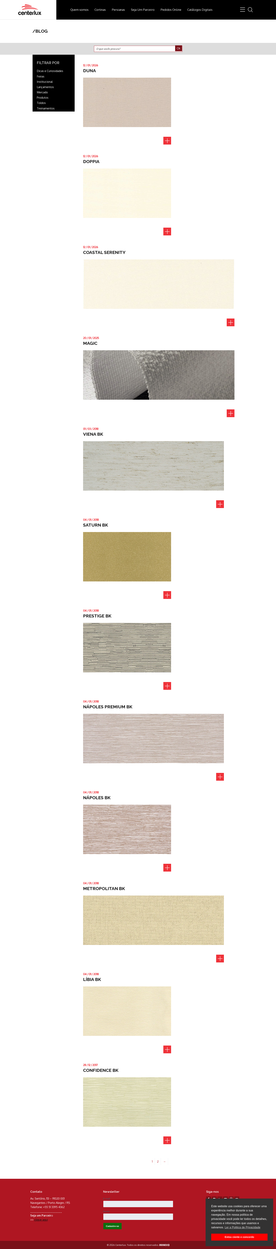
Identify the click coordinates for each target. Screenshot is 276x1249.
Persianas (118, 9)
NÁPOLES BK (97, 797)
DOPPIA (91, 161)
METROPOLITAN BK (104, 888)
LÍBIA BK (92, 979)
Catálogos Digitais (199, 9)
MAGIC (90, 343)
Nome (106, 1211)
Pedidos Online (171, 9)
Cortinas (100, 9)
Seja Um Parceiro (143, 9)
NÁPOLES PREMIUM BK (107, 706)
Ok (178, 48)
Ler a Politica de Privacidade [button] (242, 1227)
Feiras (40, 76)
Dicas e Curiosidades (50, 71)
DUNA (89, 70)
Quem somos (79, 9)
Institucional (45, 81)
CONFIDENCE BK (100, 1070)
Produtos (42, 97)
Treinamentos (46, 108)
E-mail (106, 1198)
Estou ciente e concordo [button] (239, 1237)
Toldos (41, 103)
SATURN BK (95, 525)
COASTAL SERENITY (104, 252)
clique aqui (41, 1219)
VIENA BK (93, 434)
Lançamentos (45, 87)
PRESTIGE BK (97, 616)
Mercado (42, 92)
